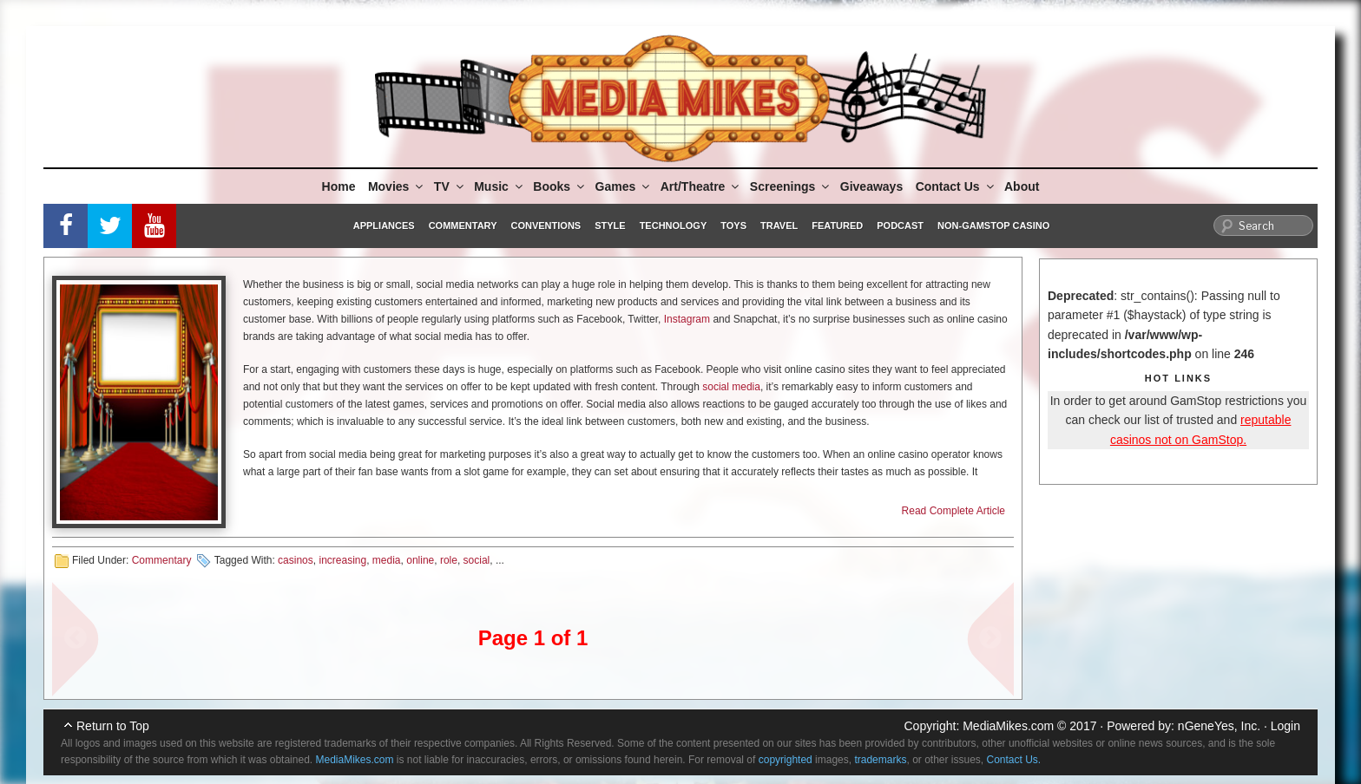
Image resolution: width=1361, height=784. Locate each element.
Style (610, 225)
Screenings (791, 186)
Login (1285, 726)
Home (339, 186)
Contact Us (956, 186)
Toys (733, 225)
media (386, 560)
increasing (342, 560)
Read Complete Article (953, 511)
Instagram (687, 319)
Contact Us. (1014, 760)
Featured (837, 225)
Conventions (545, 225)
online (420, 560)
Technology (673, 225)
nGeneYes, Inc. (1219, 726)
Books (560, 186)
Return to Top (112, 726)
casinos (295, 560)
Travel (779, 225)
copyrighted (785, 760)
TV (450, 186)
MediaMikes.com (1008, 726)
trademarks (880, 760)
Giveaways (871, 186)
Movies (396, 186)
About (1021, 186)
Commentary (463, 225)
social (477, 560)
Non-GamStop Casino (993, 225)
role (448, 560)
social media (731, 387)
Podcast (900, 225)
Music (499, 186)
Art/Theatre (701, 186)
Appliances (384, 225)
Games (624, 186)
